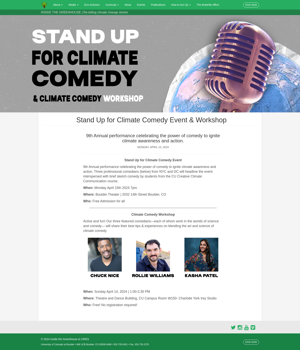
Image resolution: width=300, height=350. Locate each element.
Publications (158, 4)
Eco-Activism (92, 4)
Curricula (112, 4)
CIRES (85, 339)
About (58, 4)
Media (73, 4)
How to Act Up (181, 4)
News (128, 4)
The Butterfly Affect (207, 4)
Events (141, 4)
